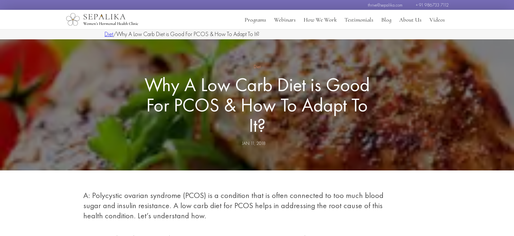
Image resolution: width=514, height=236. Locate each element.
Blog (386, 19)
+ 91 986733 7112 (432, 5)
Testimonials (359, 19)
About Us (410, 19)
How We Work (320, 19)
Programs (255, 19)
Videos (437, 19)
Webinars (285, 19)
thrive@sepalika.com (385, 5)
